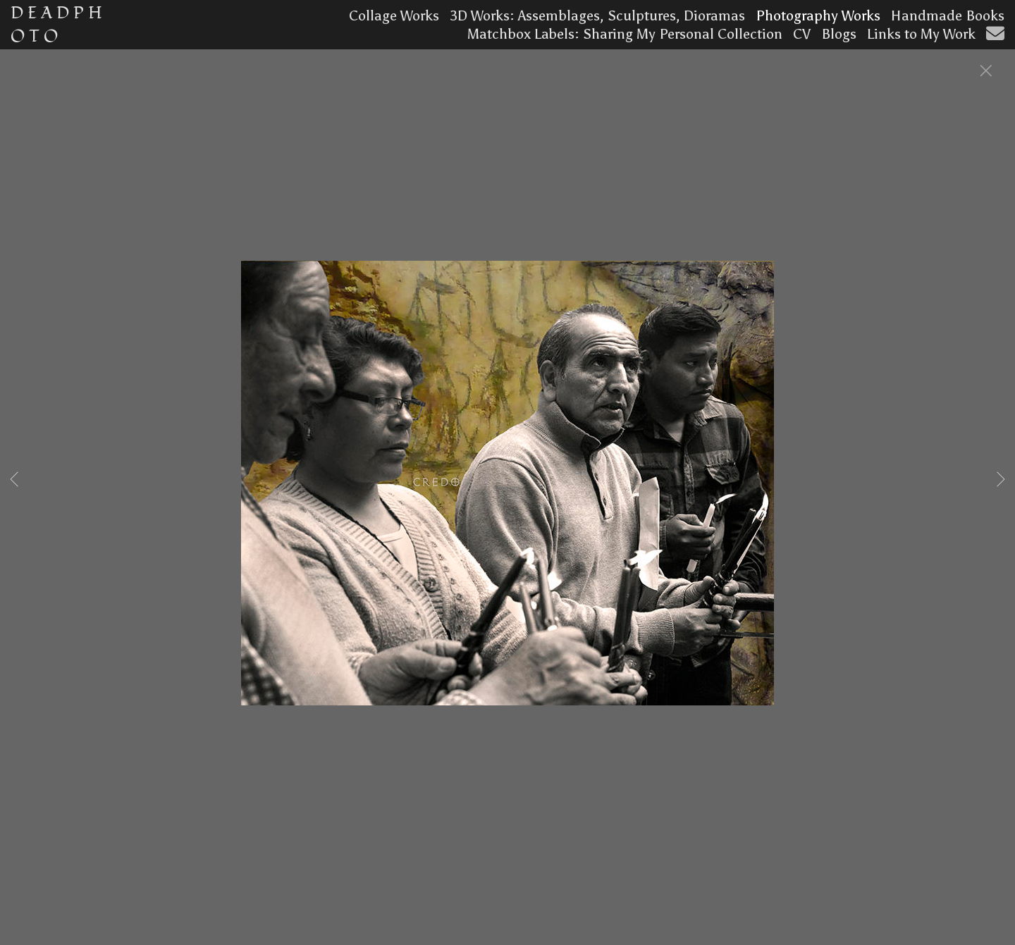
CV (802, 33)
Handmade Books (947, 15)
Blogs (838, 33)
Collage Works (394, 15)
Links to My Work (921, 33)
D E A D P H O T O (56, 24)
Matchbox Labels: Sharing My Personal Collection (624, 33)
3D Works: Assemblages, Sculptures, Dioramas (597, 15)
